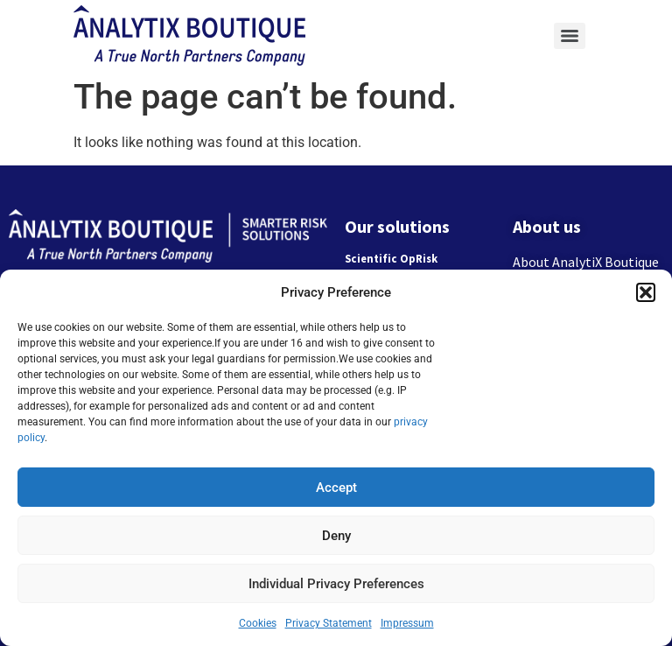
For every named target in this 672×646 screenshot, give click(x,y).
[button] (645, 292)
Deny (336, 536)
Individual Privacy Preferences (336, 584)
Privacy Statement (328, 623)
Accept (336, 487)
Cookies (257, 623)
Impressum (407, 623)
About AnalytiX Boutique (586, 261)
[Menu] (569, 36)
